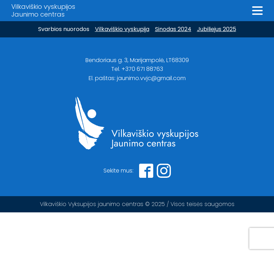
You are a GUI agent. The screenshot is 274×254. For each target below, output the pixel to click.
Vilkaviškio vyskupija (122, 29)
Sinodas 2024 (173, 29)
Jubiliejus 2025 (216, 29)
